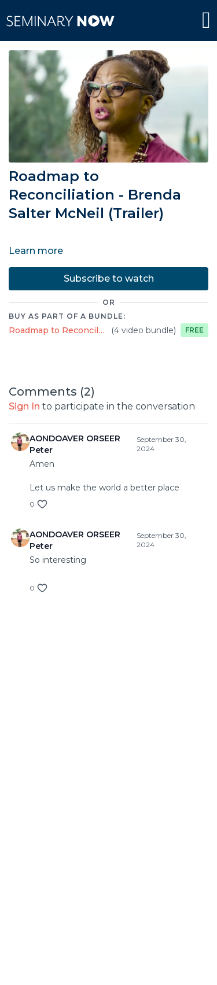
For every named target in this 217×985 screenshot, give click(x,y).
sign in (24, 406)
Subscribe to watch (109, 278)
